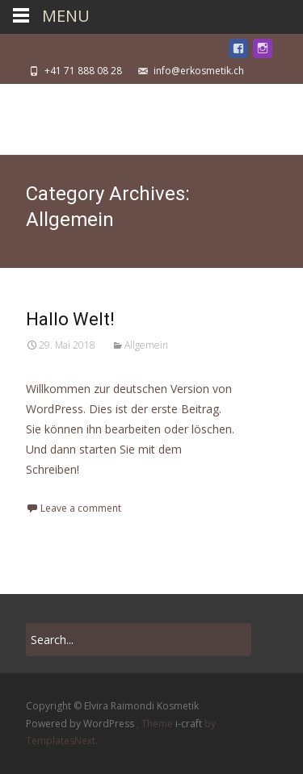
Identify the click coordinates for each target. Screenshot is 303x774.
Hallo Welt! (70, 319)
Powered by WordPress (81, 723)
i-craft (189, 723)
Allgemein (146, 345)
